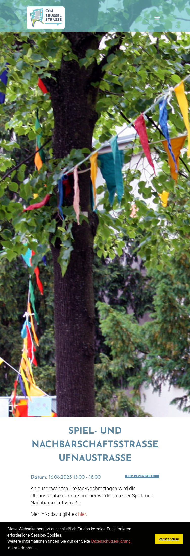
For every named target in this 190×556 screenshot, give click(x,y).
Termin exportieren (141, 476)
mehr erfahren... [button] (22, 548)
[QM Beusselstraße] (46, 17)
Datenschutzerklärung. (111, 541)
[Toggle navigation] (157, 18)
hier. (82, 514)
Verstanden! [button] (168, 539)
